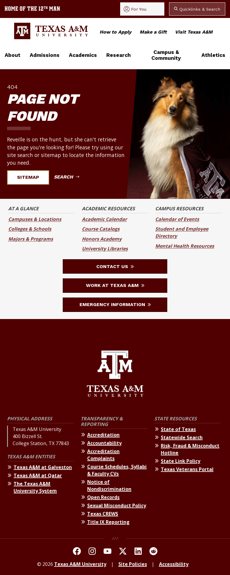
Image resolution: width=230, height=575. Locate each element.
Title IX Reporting (108, 522)
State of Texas (178, 429)
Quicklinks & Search (197, 9)
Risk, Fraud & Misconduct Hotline (190, 449)
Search (66, 177)
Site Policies (132, 564)
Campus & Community (166, 55)
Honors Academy (102, 239)
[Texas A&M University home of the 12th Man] (32, 9)
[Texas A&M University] (115, 374)
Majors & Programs (30, 239)
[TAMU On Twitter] (122, 552)
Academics (83, 55)
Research (118, 55)
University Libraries (105, 248)
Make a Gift (153, 32)
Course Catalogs (101, 229)
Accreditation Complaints (103, 455)
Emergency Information (115, 304)
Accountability (104, 443)
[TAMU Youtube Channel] (107, 552)
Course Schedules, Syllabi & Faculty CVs (117, 470)
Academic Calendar (104, 219)
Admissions (44, 55)
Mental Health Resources (184, 246)
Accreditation (103, 435)
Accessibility (173, 564)
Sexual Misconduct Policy (116, 505)
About (12, 55)
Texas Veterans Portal (187, 469)
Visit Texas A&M (194, 32)
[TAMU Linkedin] (138, 552)
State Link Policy (180, 461)
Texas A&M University (80, 564)
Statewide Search (182, 437)
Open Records (103, 497)
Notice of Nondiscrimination (109, 485)
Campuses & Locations (34, 219)
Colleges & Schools (29, 229)
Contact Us (115, 266)
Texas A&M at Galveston (43, 467)
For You (135, 9)
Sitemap (31, 177)
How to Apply (115, 32)
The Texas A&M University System (35, 487)
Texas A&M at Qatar (38, 475)
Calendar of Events (177, 219)
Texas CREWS (102, 513)
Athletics (213, 55)
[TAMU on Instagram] (92, 552)
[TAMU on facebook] (77, 552)
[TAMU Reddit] (153, 552)
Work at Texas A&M (115, 285)
